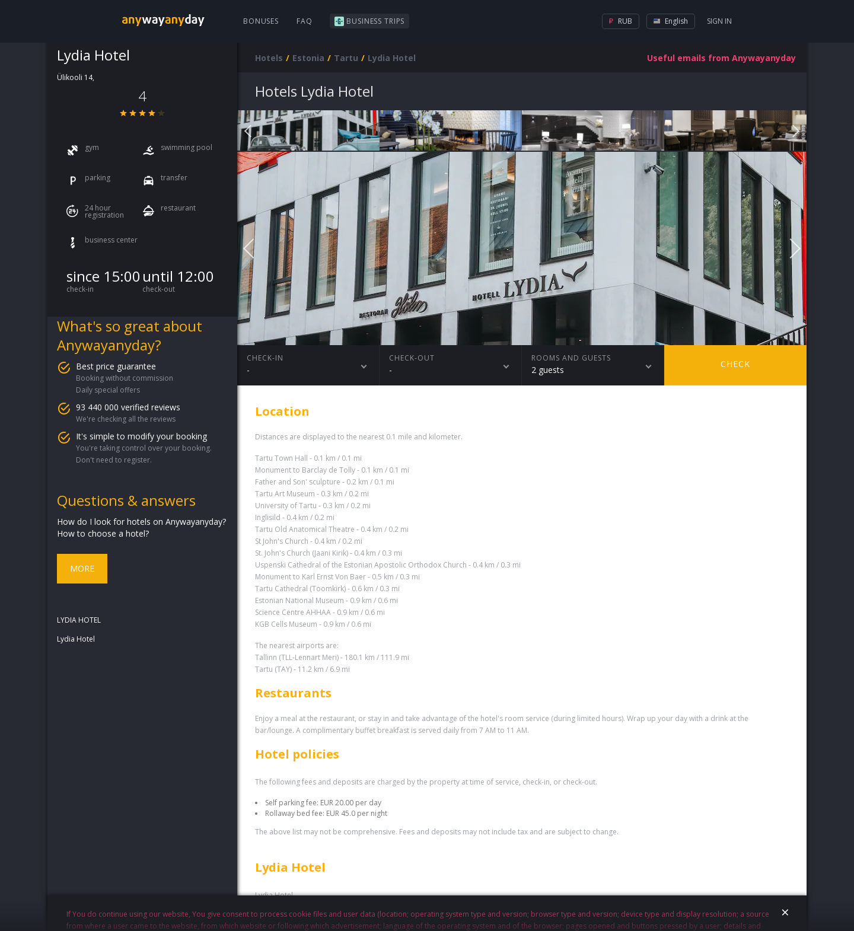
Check (735, 363)
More (82, 568)
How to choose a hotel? (103, 533)
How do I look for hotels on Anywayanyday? (141, 521)
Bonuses (261, 21)
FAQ (305, 21)
